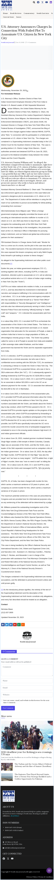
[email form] (27, 687)
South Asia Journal (7, 42)
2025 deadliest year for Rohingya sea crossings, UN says (26, 753)
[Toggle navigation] (34, 2)
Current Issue (8, 17)
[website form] (27, 694)
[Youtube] (46, 2)
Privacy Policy (31, 877)
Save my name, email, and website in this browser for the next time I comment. (26, 701)
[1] (11, 264)
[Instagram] (51, 2)
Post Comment (8, 708)
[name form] (27, 680)
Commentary (29, 13)
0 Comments (30, 42)
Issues (18, 17)
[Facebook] (38, 2)
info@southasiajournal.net (15, 848)
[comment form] (27, 670)
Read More (15, 816)
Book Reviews (15, 13)
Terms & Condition (45, 877)
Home (5, 13)
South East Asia (43, 13)
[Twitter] (42, 2)
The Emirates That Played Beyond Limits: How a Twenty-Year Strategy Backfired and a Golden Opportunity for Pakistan (33, 776)
